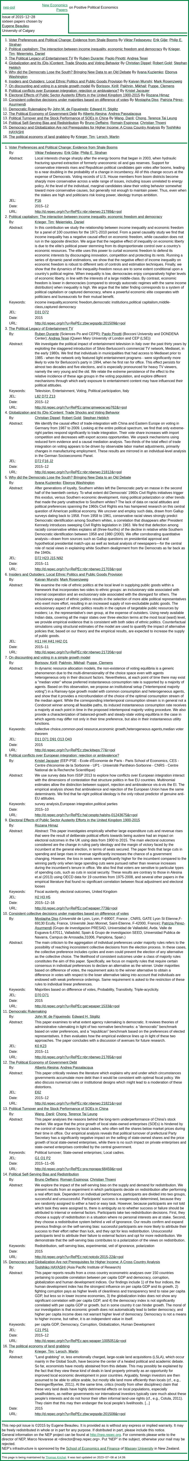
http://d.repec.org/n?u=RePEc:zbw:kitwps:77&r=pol (75, 750)
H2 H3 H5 (42, 897)
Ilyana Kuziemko (150, 72)
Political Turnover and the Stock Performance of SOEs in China (58, 118)
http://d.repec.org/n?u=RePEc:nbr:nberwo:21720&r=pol (78, 652)
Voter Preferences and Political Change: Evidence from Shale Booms (63, 40)
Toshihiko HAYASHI (50, 1267)
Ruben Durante (91, 58)
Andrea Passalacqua (124, 114)
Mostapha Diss (146, 100)
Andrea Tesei (137, 58)
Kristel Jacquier (137, 91)
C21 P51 (42, 1330)
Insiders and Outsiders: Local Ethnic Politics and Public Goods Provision (65, 81)
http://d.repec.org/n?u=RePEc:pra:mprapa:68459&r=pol (78, 1169)
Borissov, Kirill (107, 86)
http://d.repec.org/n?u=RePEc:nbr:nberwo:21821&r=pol (78, 1103)
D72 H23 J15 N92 (49, 558)
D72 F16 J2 (44, 461)
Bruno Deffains (96, 123)
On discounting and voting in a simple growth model (49, 86)
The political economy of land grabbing (39, 137)
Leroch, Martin (108, 137)
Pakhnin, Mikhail (133, 86)
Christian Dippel (138, 63)
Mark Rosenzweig (168, 81)
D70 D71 (42, 995)
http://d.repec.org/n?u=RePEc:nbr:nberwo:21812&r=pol (78, 472)
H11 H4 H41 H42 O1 (51, 641)
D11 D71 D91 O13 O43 (53, 739)
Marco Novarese (40, 1439)
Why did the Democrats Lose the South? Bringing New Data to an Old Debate (70, 72)
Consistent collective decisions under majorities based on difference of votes (69, 100)
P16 (38, 200)
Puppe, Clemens (161, 86)
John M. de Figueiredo (70, 109)
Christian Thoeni (153, 123)
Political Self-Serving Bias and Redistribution (44, 123)
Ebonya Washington (78, 483)
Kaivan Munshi (140, 81)
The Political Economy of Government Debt (43, 114)
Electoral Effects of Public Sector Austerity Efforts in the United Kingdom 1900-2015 (74, 95)
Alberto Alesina (95, 114)
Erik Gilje (160, 40)
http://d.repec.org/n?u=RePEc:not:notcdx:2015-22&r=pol (79, 1257)
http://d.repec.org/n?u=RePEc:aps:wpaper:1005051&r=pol (80, 1341)
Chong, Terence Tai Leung (156, 118)
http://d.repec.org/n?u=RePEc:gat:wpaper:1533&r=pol (77, 1006)
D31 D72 (42, 312)
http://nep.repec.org (105, 1435)
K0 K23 (40, 1046)
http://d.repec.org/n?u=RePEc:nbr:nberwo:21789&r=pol (78, 212)
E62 (38, 1092)
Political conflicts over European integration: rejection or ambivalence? (64, 91)
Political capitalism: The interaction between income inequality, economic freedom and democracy (85, 49)
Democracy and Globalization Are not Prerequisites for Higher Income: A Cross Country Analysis (84, 127)
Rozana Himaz (157, 95)
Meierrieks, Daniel (31, 54)
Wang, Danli (124, 118)
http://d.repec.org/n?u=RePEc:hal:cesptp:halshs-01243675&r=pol (86, 815)
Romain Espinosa (124, 123)
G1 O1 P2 (43, 1158)
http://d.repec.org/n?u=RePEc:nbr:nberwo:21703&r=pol (78, 569)
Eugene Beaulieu (15, 26)
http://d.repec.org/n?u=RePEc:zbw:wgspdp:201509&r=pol (80, 323)
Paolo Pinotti (115, 58)
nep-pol (9, 7)
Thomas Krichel (55, 1457)
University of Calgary (18, 31)
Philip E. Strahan (94, 153)
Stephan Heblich (96, 418)
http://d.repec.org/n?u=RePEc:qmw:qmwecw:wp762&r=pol (81, 407)
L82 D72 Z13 (45, 396)
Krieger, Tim (85, 137)
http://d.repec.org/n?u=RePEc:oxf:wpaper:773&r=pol (76, 908)
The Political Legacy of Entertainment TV (41, 58)
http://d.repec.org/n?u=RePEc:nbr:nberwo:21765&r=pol (78, 1057)
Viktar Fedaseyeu (137, 40)
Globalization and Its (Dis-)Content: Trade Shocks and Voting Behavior (64, 63)
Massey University (139, 1448)
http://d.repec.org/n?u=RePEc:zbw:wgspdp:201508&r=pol (80, 1414)
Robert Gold (162, 63)
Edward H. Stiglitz (104, 109)
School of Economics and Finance (93, 1448)
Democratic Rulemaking (28, 109)
